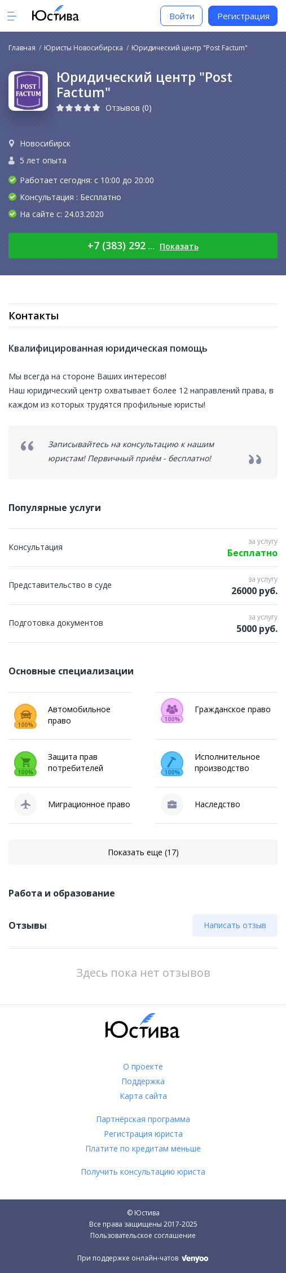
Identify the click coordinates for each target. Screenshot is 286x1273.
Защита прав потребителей (58, 763)
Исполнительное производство (210, 763)
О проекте (143, 1066)
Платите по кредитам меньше (143, 1148)
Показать (179, 246)
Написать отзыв (235, 925)
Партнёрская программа (143, 1119)
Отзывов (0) (128, 107)
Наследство (200, 804)
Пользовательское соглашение (143, 1235)
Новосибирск (45, 143)
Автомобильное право (62, 716)
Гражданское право (216, 709)
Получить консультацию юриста (143, 1171)
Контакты (33, 315)
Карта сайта (143, 1095)
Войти (182, 15)
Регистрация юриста (143, 1133)
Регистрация (243, 15)
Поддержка (143, 1081)
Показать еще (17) (143, 852)
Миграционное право (72, 804)
